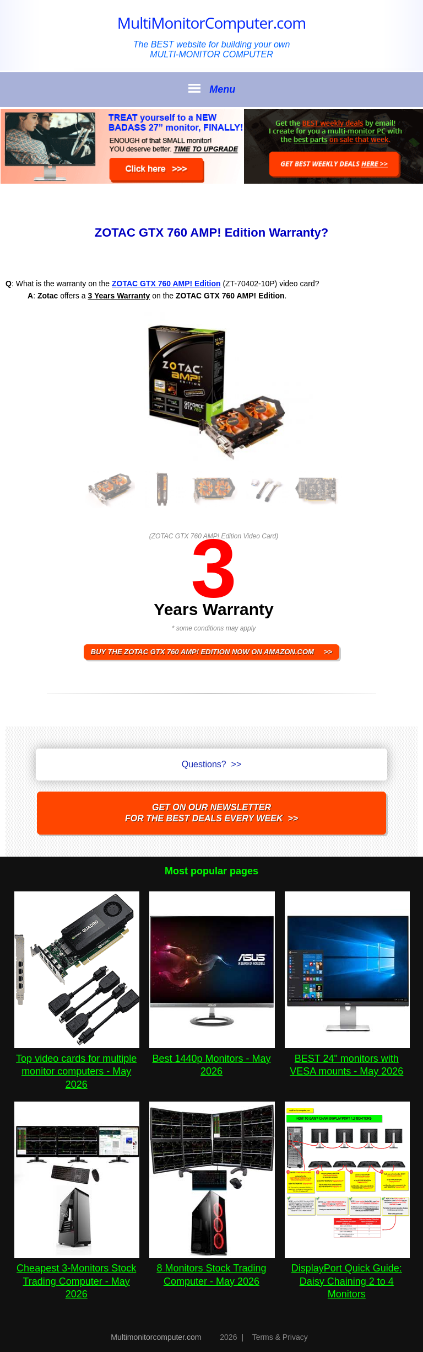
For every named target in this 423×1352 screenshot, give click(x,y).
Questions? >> (212, 764)
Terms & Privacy (280, 1337)
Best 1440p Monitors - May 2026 (212, 1058)
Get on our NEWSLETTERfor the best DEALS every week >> (211, 813)
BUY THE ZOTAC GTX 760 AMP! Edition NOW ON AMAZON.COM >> (211, 652)
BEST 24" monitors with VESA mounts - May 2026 (347, 1058)
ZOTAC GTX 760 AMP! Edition (166, 283)
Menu (211, 89)
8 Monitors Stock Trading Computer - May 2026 (212, 1268)
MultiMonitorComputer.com (211, 22)
